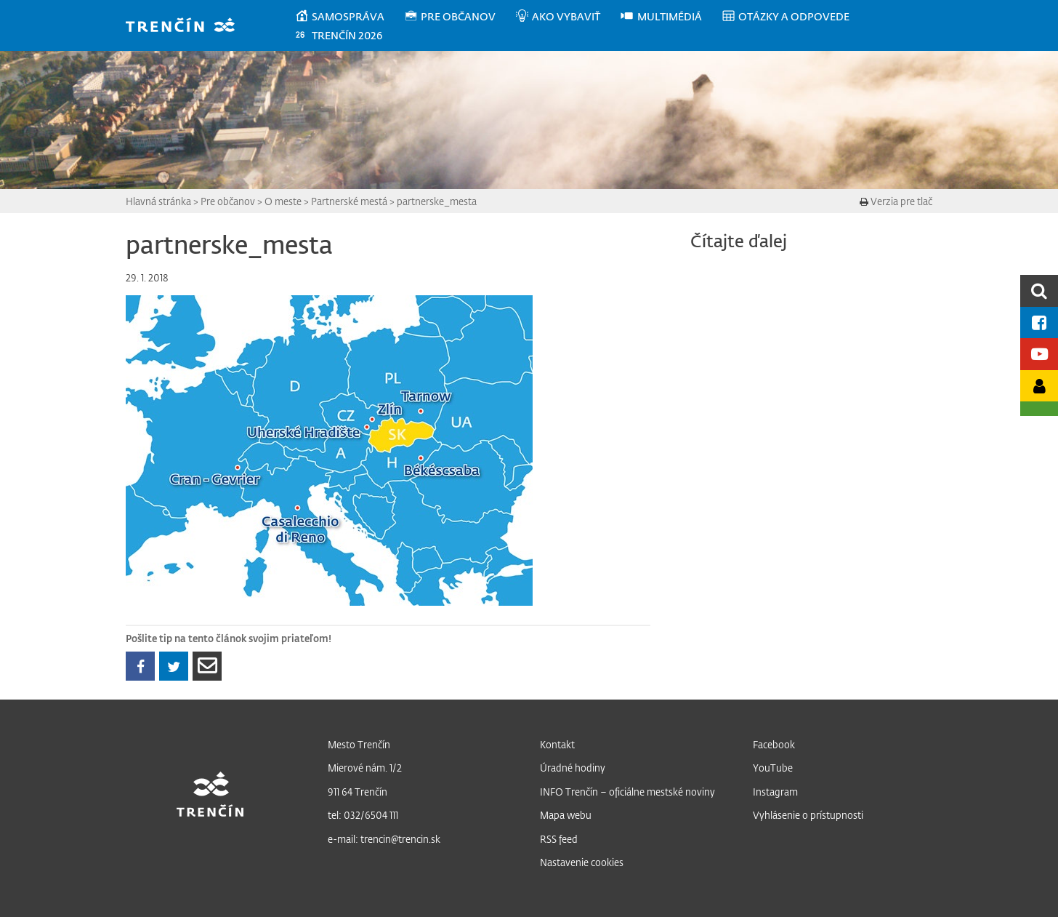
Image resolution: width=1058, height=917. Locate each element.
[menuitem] (349, 16)
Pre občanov (228, 201)
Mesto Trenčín (359, 744)
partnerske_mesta (437, 201)
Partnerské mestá (349, 201)
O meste (283, 201)
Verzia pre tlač (896, 201)
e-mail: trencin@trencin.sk (384, 839)
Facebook (774, 744)
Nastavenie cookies (581, 862)
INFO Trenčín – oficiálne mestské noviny (627, 791)
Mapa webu (565, 815)
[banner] (187, 26)
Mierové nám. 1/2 (365, 767)
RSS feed (559, 839)
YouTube (773, 767)
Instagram (775, 791)
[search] (1039, 290)
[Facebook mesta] (1039, 322)
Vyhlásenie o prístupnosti (808, 815)
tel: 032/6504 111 (363, 815)
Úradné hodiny (572, 767)
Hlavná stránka (158, 201)
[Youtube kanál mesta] (1039, 353)
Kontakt (557, 744)
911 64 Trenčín (357, 791)
